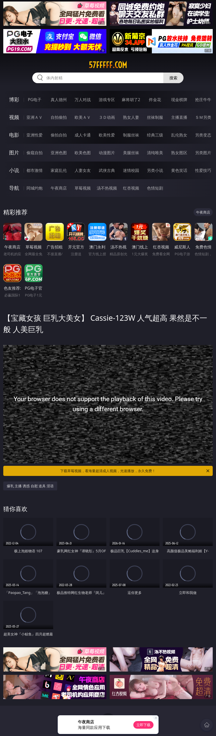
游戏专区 (107, 99)
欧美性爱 (107, 135)
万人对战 (83, 99)
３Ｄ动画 (107, 117)
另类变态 (203, 135)
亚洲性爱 (34, 135)
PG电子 (34, 99)
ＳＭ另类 (203, 117)
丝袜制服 (155, 117)
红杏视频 (131, 188)
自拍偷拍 (59, 117)
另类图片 (203, 152)
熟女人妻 (131, 117)
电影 (14, 134)
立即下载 (143, 724)
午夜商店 (59, 188)
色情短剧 (155, 188)
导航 (14, 188)
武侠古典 (107, 170)
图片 (14, 152)
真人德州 (59, 99)
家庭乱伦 (59, 170)
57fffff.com (108, 65)
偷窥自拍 (34, 152)
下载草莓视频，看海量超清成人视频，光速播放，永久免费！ (135, 471)
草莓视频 (83, 188)
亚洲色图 (59, 152)
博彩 (14, 99)
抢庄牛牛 (203, 99)
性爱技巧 (203, 170)
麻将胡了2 (131, 99)
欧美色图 (83, 152)
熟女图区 (179, 152)
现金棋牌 (179, 99)
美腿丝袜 (131, 152)
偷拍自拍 (59, 135)
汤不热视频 (107, 188)
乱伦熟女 (179, 135)
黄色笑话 (179, 170)
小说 (14, 170)
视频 (14, 117)
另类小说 (155, 170)
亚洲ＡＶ (34, 117)
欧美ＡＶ (83, 117)
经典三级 (155, 135)
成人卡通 (83, 135)
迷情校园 (131, 170)
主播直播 (179, 117)
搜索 (173, 78)
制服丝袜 (131, 135)
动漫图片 (107, 152)
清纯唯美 (155, 152)
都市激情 (34, 170)
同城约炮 (34, 188)
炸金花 (155, 99)
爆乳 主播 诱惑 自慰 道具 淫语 (30, 486)
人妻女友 (83, 170)
